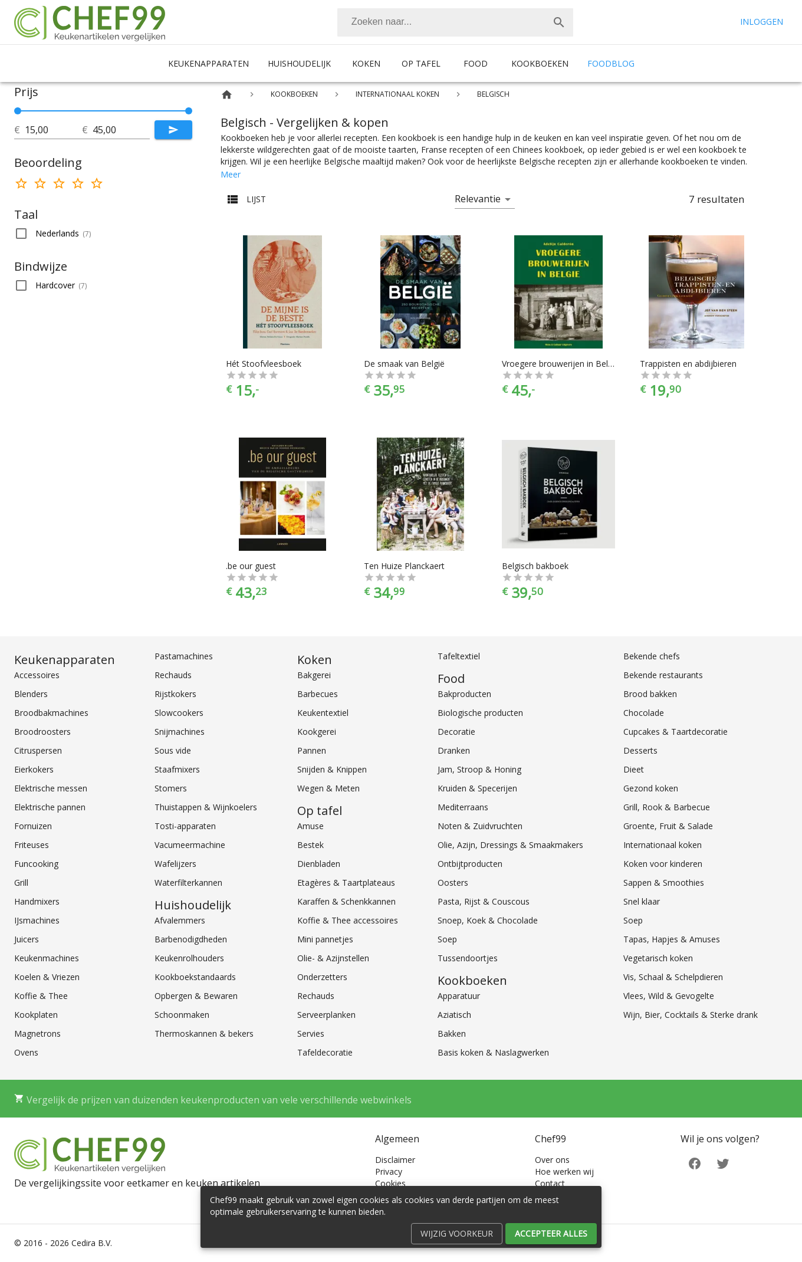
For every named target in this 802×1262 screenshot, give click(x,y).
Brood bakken (650, 693)
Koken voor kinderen (662, 863)
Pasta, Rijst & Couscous (484, 901)
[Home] (227, 94)
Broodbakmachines (51, 712)
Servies (310, 1033)
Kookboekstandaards (195, 976)
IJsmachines (37, 920)
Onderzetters (322, 976)
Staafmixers (177, 769)
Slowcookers (179, 712)
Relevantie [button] (478, 198)
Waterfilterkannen (188, 882)
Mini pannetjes (325, 939)
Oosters (453, 882)
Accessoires (37, 675)
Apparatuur (459, 995)
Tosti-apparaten (185, 826)
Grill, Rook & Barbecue (666, 807)
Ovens (26, 1052)
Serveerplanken (326, 1014)
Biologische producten (480, 712)
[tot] (53, 129)
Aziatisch (454, 1014)
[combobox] (455, 22)
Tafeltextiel (459, 656)
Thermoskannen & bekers (204, 1033)
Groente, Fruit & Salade (668, 826)
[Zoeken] (441, 22)
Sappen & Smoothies (663, 882)
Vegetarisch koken (658, 958)
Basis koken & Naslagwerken (493, 1052)
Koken (366, 63)
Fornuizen (33, 826)
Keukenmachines (46, 958)
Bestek (310, 844)
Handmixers (37, 901)
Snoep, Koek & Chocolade (488, 920)
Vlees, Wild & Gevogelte (668, 995)
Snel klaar (641, 901)
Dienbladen (318, 863)
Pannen (311, 750)
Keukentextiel (323, 712)
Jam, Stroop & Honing (479, 769)
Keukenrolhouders (189, 958)
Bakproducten (464, 693)
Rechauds (173, 675)
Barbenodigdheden (191, 939)
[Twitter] (723, 1162)
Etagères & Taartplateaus (346, 882)
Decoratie (456, 731)
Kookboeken (539, 63)
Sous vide (173, 750)
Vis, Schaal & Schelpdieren (673, 976)
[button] (103, 233)
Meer (231, 174)
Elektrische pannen (50, 807)
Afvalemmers (180, 920)
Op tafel (421, 63)
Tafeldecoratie (325, 1052)
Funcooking (36, 863)
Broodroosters (42, 731)
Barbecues (317, 693)
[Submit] (173, 129)
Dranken (454, 750)
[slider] (103, 110)
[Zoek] (559, 22)
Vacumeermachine (190, 844)
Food (476, 63)
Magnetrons (37, 1033)
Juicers (26, 939)
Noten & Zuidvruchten (480, 826)
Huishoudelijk (299, 63)
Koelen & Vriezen (47, 976)
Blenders (31, 693)
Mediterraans (463, 807)
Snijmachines (180, 731)
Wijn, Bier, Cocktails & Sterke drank (690, 1014)
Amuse (310, 826)
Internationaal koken (662, 844)
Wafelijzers (175, 863)
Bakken (452, 1033)
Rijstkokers (175, 693)
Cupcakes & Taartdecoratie (675, 731)
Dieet (633, 769)
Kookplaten (36, 1014)
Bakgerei (314, 675)
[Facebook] (695, 1162)
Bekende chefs (651, 656)
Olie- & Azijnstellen (333, 958)
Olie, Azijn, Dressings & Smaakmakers (510, 844)
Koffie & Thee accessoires (347, 920)
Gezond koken (650, 788)
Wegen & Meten (328, 788)
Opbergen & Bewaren (196, 995)
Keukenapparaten (208, 63)
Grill (21, 882)
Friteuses (31, 844)
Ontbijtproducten (470, 863)
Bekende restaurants (663, 675)
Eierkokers (34, 769)
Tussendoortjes (468, 958)
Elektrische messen (50, 788)
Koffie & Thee (41, 995)
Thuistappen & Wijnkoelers (206, 807)
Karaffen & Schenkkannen (346, 901)
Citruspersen (38, 750)
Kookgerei (316, 731)
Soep (447, 939)
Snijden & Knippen (332, 769)
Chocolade (643, 712)
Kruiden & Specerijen (477, 788)
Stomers (171, 788)
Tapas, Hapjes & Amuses (671, 939)
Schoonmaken (182, 1014)
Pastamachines (184, 656)
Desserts (640, 750)
